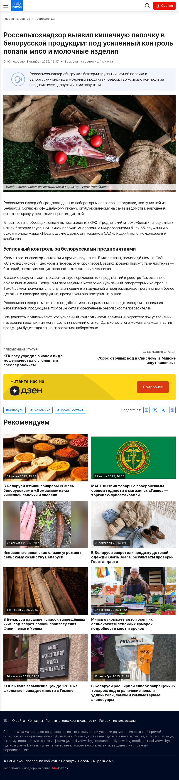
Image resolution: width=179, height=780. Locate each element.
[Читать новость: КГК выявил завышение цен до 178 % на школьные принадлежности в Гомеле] (45, 668)
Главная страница (16, 18)
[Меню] (5, 5)
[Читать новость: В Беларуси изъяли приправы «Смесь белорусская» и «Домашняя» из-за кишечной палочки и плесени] (45, 465)
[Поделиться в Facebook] (146, 410)
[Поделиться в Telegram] (164, 410)
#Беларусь (14, 410)
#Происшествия (70, 410)
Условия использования (118, 720)
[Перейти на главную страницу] (17, 5)
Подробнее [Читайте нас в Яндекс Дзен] (153, 387)
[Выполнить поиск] (147, 6)
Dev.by (60, 768)
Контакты (35, 720)
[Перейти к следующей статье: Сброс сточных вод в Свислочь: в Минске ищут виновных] (133, 357)
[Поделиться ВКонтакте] (172, 410)
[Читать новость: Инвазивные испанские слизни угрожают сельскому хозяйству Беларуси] (45, 532)
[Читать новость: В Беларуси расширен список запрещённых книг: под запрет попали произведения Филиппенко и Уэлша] (45, 598)
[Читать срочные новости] (164, 6)
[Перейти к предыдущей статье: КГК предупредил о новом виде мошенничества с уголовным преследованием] (45, 357)
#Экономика (40, 410)
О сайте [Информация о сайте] (18, 720)
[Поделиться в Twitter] (155, 410)
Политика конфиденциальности (71, 720)
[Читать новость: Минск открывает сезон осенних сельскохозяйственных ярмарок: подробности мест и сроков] (133, 598)
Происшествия (45, 18)
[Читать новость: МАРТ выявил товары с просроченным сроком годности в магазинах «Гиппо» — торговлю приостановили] (133, 465)
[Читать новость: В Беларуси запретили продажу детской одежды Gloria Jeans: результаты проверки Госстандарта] (133, 532)
